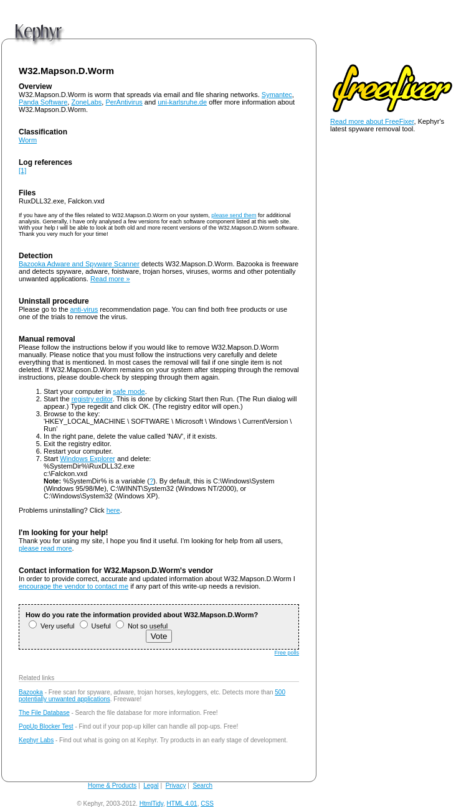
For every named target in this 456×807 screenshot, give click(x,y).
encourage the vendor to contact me (73, 586)
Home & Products (112, 785)
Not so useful (142, 626)
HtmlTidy (151, 803)
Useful (95, 626)
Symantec (277, 94)
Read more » (110, 278)
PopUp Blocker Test (46, 726)
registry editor (92, 399)
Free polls (286, 653)
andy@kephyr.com (241, 803)
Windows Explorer (87, 458)
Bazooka (31, 692)
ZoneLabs (86, 102)
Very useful (51, 626)
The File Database (44, 712)
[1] (22, 170)
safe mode (129, 391)
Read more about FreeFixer (372, 121)
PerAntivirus (123, 102)
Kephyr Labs (36, 740)
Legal (150, 785)
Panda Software (43, 102)
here (113, 510)
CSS (207, 803)
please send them (233, 215)
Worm (28, 140)
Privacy (176, 785)
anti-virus (84, 309)
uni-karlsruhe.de (182, 102)
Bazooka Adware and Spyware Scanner (79, 264)
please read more (45, 548)
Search (202, 785)
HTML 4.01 (182, 803)
